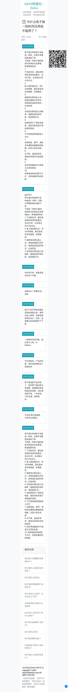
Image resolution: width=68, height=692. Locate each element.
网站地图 (31, 687)
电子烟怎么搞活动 (32, 577)
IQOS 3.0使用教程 (33, 685)
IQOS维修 (27, 12)
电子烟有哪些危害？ (33, 638)
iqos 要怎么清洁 (31, 632)
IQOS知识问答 (39, 15)
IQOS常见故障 (39, 12)
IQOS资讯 (27, 15)
